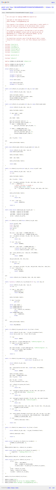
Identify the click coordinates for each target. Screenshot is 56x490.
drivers (48, 7)
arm (7, 7)
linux (11, 7)
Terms (16, 487)
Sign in (53, 2)
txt (50, 487)
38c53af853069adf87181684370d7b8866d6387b (28, 7)
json (53, 487)
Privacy (12, 487)
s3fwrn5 (4, 9)
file (31, 12)
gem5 (3, 7)
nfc (53, 7)
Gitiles (8, 487)
